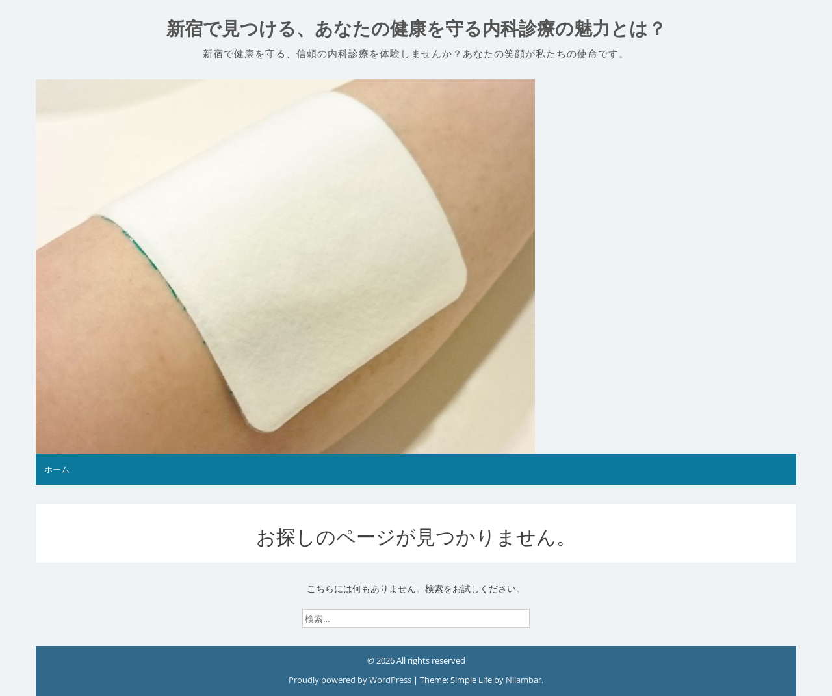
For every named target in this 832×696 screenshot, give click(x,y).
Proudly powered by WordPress (351, 680)
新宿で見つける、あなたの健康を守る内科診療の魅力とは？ (416, 29)
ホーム (57, 469)
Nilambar (523, 680)
